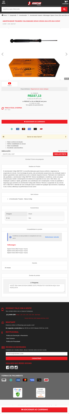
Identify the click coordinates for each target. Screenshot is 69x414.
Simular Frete (60, 154)
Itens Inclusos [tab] (34, 194)
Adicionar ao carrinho (34, 410)
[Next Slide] (66, 54)
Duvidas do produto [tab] (34, 275)
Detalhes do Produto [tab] (34, 166)
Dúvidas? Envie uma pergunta (34, 159)
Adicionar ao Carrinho (34, 122)
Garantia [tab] (34, 263)
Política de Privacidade (13, 341)
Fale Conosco (10, 338)
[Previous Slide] (2, 54)
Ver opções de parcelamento (34, 105)
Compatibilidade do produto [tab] (34, 229)
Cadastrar (36, 358)
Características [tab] (34, 208)
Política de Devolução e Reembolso (17, 335)
